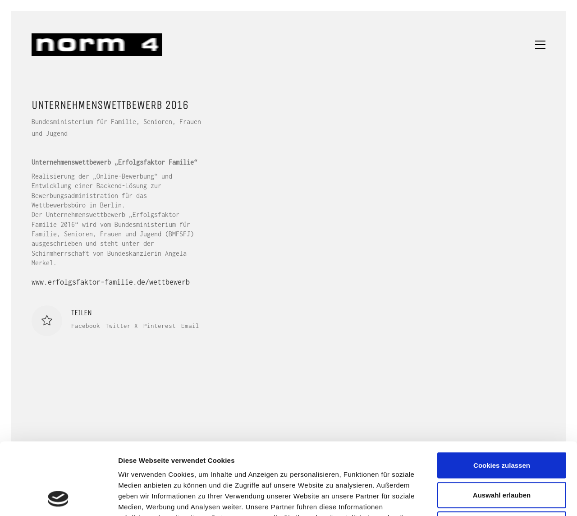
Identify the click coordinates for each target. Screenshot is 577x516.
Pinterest (159, 325)
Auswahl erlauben (502, 427)
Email (190, 325)
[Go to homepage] (97, 44)
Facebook (85, 325)
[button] (540, 44)
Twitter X (121, 325)
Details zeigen (479, 498)
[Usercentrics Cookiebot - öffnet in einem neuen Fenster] (58, 498)
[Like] (47, 320)
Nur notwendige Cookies (501, 457)
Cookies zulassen (501, 397)
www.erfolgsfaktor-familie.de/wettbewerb (111, 282)
